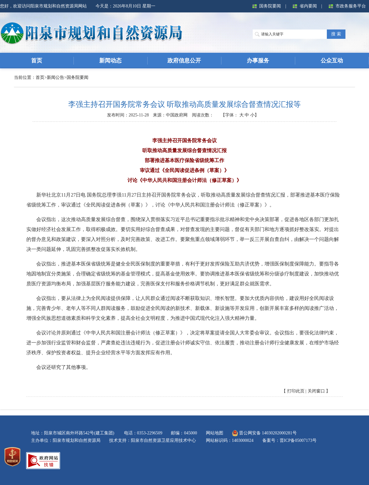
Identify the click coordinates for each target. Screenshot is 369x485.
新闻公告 (55, 77)
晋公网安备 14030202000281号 (264, 433)
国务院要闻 (265, 6)
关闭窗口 (316, 391)
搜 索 (336, 34)
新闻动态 (110, 60)
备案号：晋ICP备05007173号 (289, 440)
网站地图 (214, 433)
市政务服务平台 (346, 6)
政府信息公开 (184, 60)
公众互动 (332, 60)
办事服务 (258, 60)
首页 (40, 77)
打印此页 (296, 391)
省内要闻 (303, 6)
